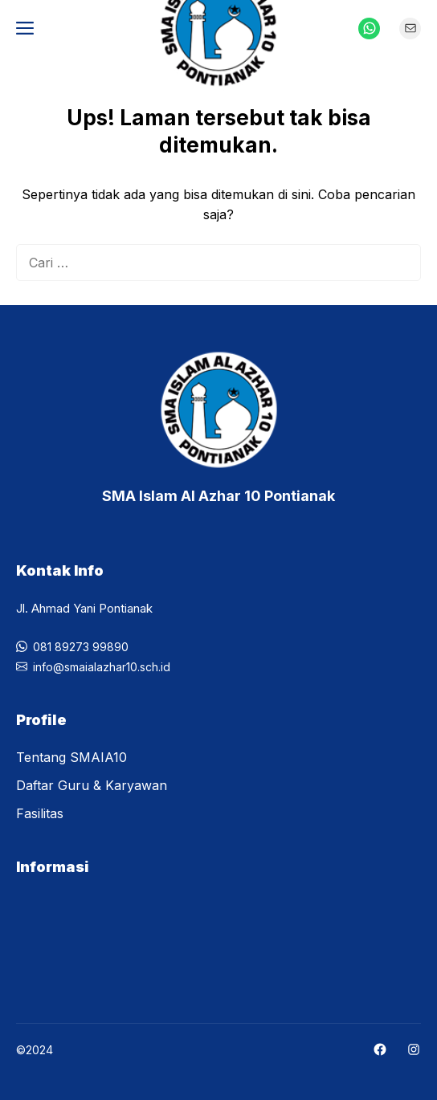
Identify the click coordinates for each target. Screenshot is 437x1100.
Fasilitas (39, 813)
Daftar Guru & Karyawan (91, 785)
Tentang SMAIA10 (71, 757)
